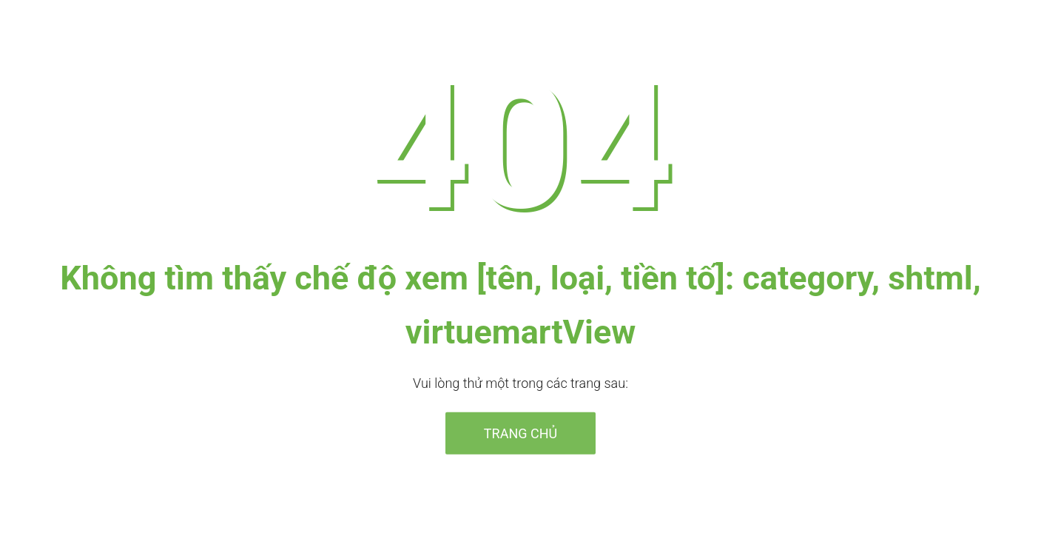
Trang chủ (520, 432)
